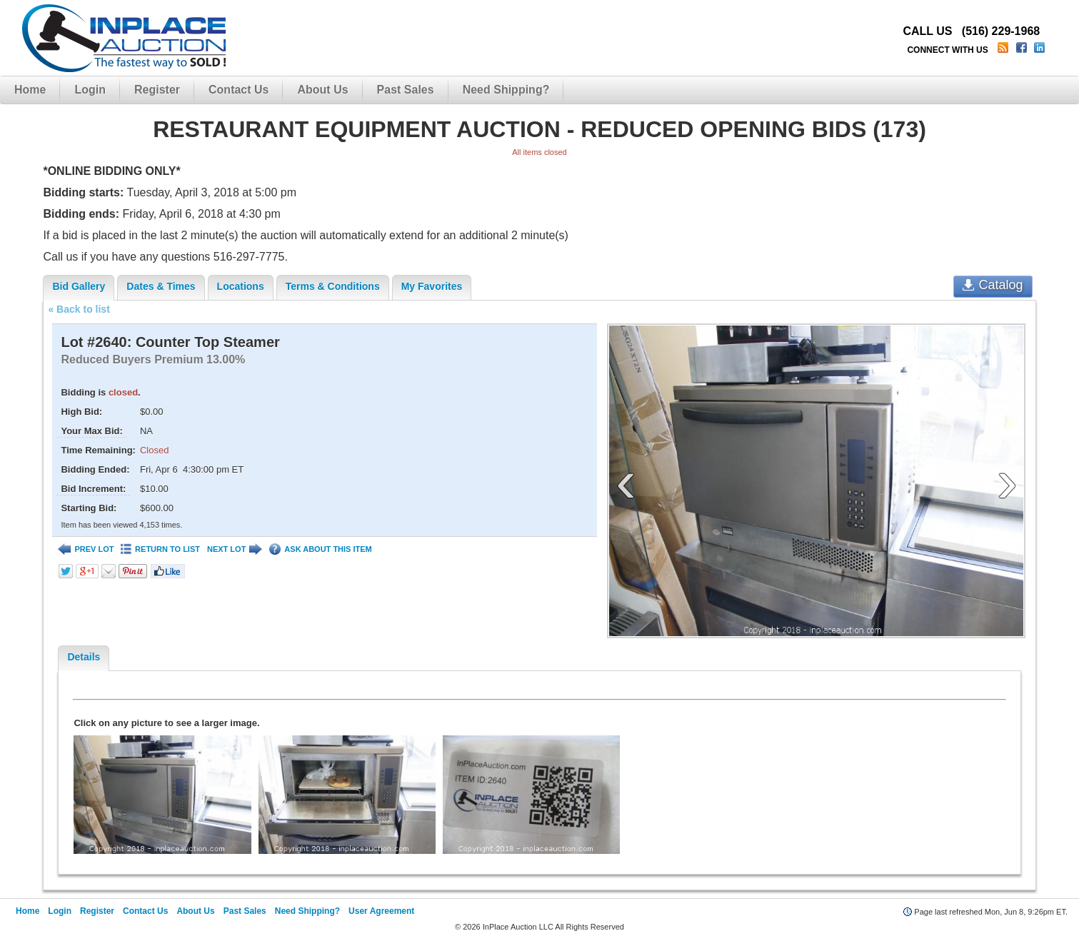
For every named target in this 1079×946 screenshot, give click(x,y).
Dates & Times (160, 286)
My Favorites (432, 286)
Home (30, 90)
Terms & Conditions (333, 286)
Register (157, 90)
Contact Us (239, 90)
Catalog (993, 285)
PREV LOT (86, 549)
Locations (240, 286)
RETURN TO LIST (160, 549)
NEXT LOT (234, 549)
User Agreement (381, 911)
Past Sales (405, 90)
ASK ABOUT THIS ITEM (320, 549)
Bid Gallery (78, 286)
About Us (322, 90)
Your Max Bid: (91, 431)
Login (90, 90)
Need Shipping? (506, 90)
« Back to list (78, 309)
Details (83, 657)
